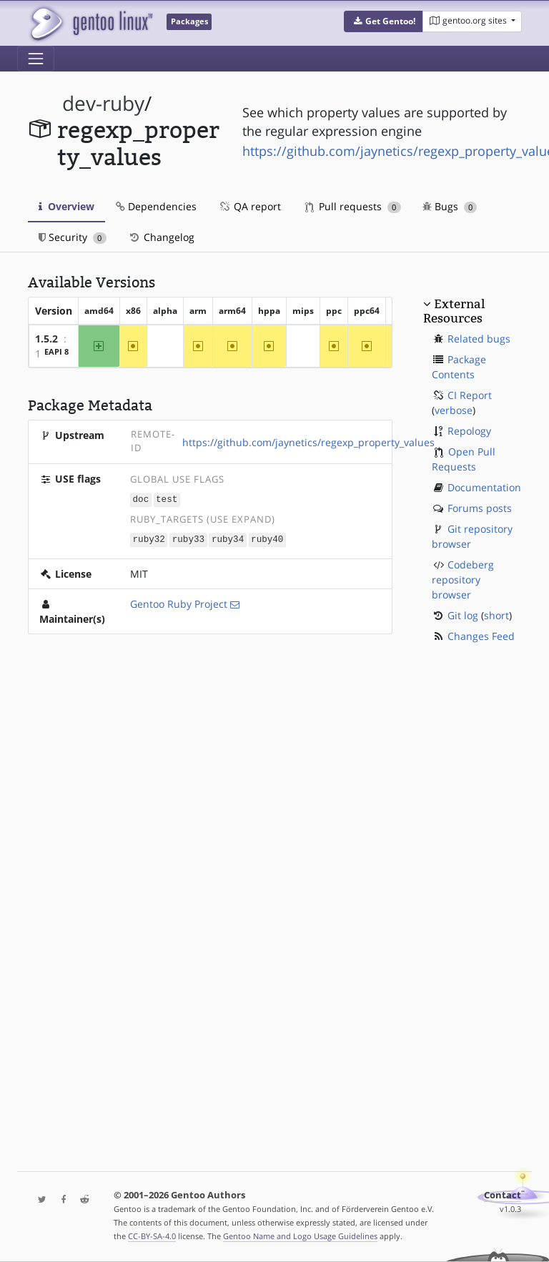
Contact (502, 1195)
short (496, 615)
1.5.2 (46, 338)
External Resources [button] (454, 311)
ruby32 (149, 539)
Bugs (450, 206)
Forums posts (479, 508)
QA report (249, 206)
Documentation (484, 487)
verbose (454, 410)
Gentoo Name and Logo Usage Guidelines (300, 1236)
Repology (469, 431)
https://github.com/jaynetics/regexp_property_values (308, 442)
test (166, 499)
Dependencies (156, 206)
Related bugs (478, 338)
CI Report (469, 395)
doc (141, 499)
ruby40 (267, 539)
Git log (462, 615)
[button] (383, 21)
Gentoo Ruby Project (178, 602)
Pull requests (353, 206)
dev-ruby (103, 103)
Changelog (161, 237)
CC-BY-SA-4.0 (152, 1236)
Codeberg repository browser (463, 579)
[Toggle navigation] (35, 59)
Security (73, 237)
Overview (66, 206)
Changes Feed (481, 636)
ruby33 (188, 539)
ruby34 (228, 539)
